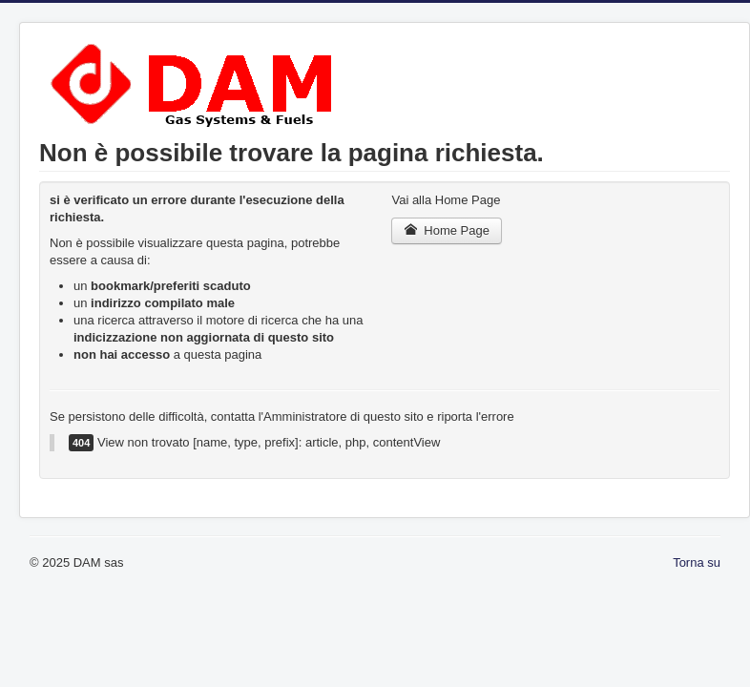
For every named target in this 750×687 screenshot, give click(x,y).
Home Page (447, 230)
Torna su (696, 562)
